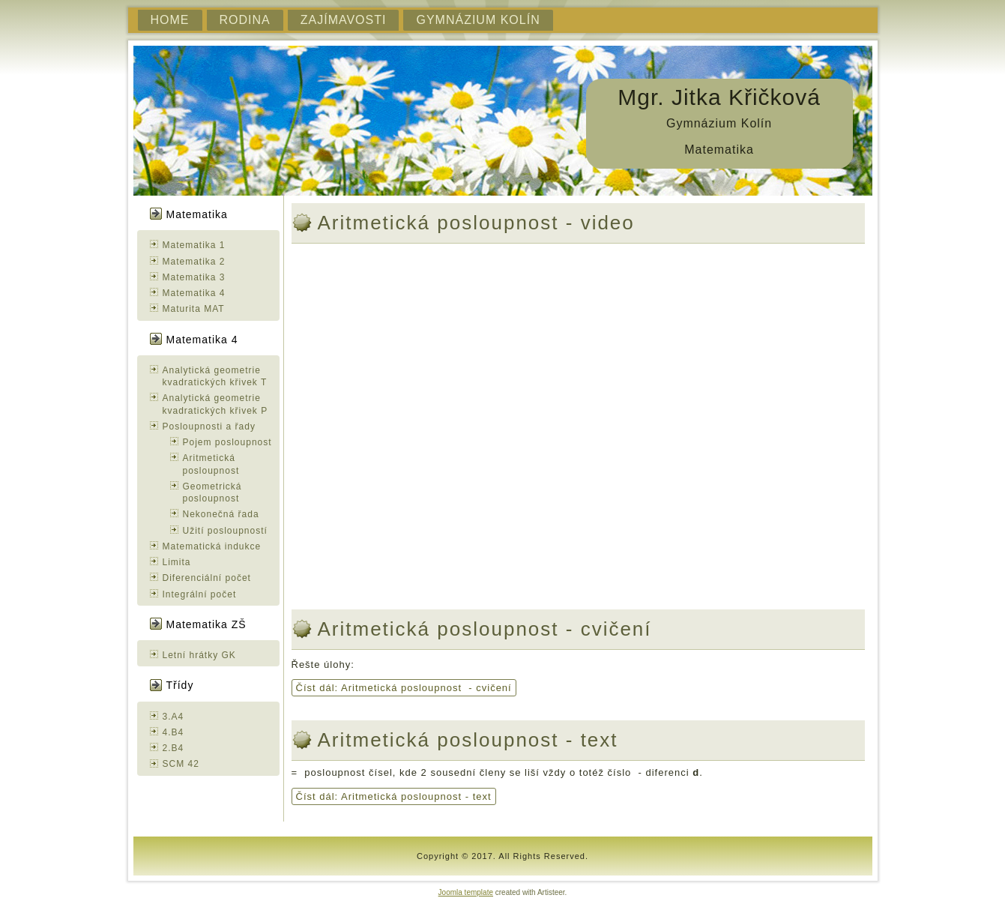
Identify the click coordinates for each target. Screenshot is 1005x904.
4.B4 (173, 732)
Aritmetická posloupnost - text (468, 740)
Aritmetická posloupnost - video (476, 222)
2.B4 (173, 748)
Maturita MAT (194, 309)
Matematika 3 (194, 277)
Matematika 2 (194, 261)
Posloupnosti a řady (209, 426)
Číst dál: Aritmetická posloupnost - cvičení (404, 687)
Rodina (245, 19)
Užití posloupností (225, 530)
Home (170, 19)
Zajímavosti (344, 19)
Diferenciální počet (207, 578)
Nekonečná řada (221, 514)
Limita (177, 562)
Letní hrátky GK (199, 655)
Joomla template (465, 892)
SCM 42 (181, 764)
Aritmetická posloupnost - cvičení (485, 629)
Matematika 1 (194, 245)
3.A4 (173, 716)
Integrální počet (200, 594)
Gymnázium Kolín (478, 19)
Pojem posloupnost (227, 442)
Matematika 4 (194, 293)
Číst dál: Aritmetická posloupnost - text (394, 796)
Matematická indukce (212, 546)
